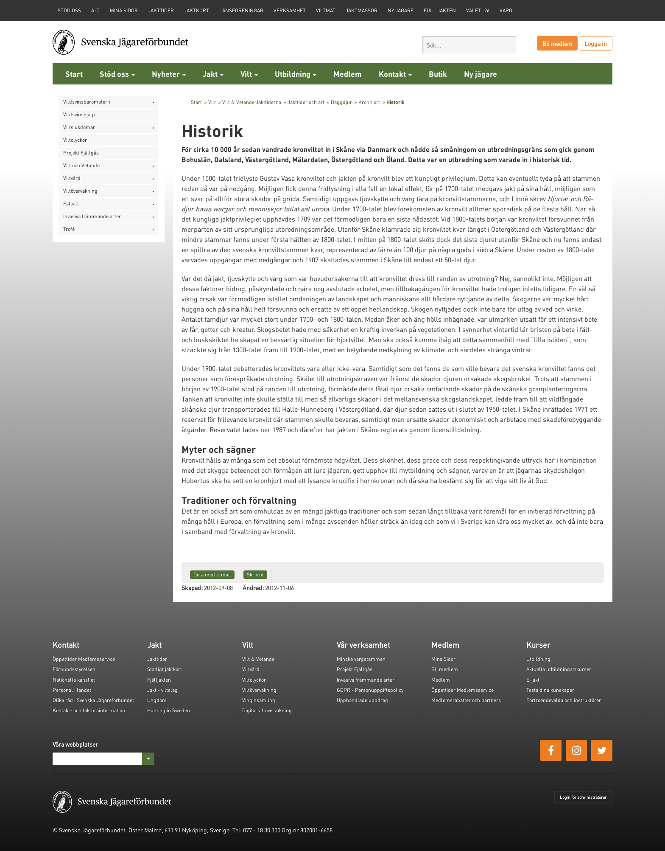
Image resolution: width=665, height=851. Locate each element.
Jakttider (161, 10)
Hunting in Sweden (168, 710)
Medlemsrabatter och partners (466, 700)
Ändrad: (253, 587)
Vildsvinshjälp (79, 114)
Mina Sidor (443, 659)
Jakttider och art (306, 102)
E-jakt (532, 680)
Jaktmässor (361, 10)
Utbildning (295, 74)
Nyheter (169, 74)
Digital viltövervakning (267, 710)
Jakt (213, 74)
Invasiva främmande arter (92, 216)
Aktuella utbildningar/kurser (558, 669)
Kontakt (395, 74)
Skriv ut (255, 574)
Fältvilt (71, 203)
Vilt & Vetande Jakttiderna (251, 102)
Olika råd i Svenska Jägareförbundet (93, 700)
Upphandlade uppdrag (362, 700)
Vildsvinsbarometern (86, 101)
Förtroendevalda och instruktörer (563, 700)
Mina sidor (124, 10)
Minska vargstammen (361, 659)
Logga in (595, 43)
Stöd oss (117, 74)
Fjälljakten (440, 10)
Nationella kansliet (74, 680)
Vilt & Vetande (258, 659)
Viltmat (325, 10)
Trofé (69, 229)
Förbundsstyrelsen (74, 669)
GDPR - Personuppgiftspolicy (370, 690)
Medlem (347, 74)
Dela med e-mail (212, 574)
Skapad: (192, 587)
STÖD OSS (69, 10)
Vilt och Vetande (81, 165)
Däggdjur (341, 102)
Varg (506, 10)
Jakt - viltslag (162, 690)
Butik (438, 74)
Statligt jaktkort (164, 669)
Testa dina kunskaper (550, 690)
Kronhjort (369, 102)
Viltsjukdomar (79, 127)
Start (74, 74)
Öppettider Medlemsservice (84, 659)
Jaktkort (196, 10)
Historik (395, 102)
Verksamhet (290, 10)
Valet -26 (477, 10)
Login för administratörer (583, 797)
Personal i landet (72, 690)
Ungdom (157, 700)
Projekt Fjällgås (81, 152)
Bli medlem (557, 43)
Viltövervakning (80, 191)
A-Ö (95, 10)
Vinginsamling (258, 700)
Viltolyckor (75, 140)
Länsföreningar (241, 10)
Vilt (249, 74)
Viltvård (72, 178)
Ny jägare (401, 10)
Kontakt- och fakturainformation (89, 710)
